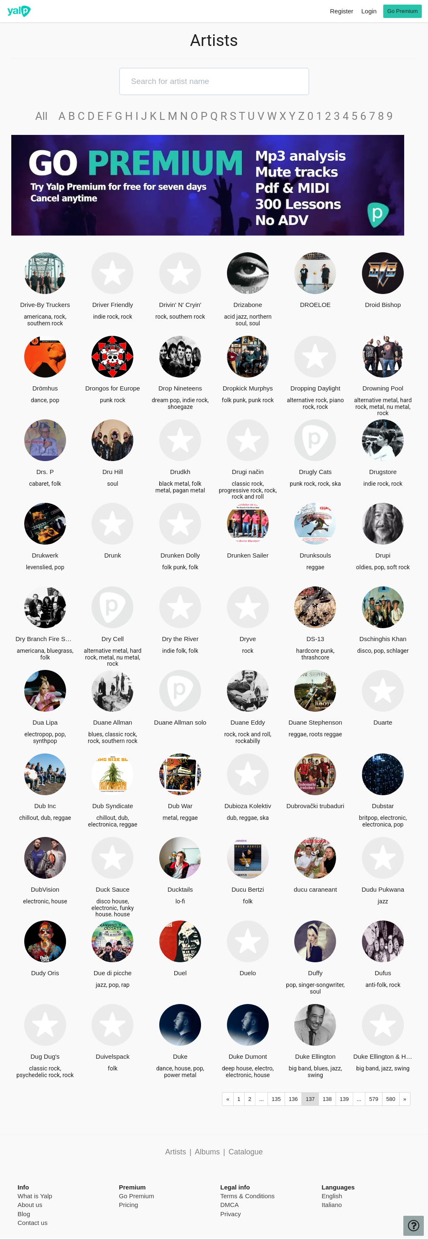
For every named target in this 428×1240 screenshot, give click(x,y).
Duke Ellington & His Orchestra (383, 1056)
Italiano (332, 1204)
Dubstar (383, 805)
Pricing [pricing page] (128, 1204)
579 (373, 1099)
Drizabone (248, 304)
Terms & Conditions (247, 1195)
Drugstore (383, 471)
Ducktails (180, 889)
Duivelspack (113, 1056)
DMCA (229, 1204)
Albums (207, 1152)
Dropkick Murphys (248, 388)
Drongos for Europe (112, 388)
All (45, 116)
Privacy (230, 1213)
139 (344, 1099)
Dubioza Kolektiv (247, 805)
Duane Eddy (248, 722)
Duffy (315, 972)
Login (369, 11)
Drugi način (248, 471)
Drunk (112, 555)
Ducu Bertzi (248, 889)
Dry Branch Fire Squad (45, 638)
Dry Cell (113, 638)
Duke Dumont (248, 1056)
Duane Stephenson (315, 722)
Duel (180, 972)
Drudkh (180, 471)
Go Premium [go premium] (402, 11)
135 (276, 1099)
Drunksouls (315, 555)
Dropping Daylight (315, 388)
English (332, 1195)
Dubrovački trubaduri (315, 805)
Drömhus (45, 388)
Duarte (383, 722)
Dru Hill (112, 471)
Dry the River (180, 638)
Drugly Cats (315, 471)
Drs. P (45, 471)
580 (390, 1099)
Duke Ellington (315, 1056)
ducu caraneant (315, 889)
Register (341, 11)
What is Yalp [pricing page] (35, 1195)
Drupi (382, 555)
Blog (24, 1213)
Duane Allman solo (180, 722)
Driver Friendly (112, 304)
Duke (180, 1056)
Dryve (247, 638)
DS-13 (315, 638)
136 (293, 1099)
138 (327, 1099)
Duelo (247, 972)
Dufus (383, 972)
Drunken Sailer (247, 555)
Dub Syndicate (112, 805)
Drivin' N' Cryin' (180, 304)
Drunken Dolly (180, 555)
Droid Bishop (383, 304)
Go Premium (136, 1195)
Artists (175, 1152)
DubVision (45, 889)
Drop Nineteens (180, 388)
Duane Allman (112, 722)
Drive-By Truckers (45, 304)
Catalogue (246, 1152)
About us (30, 1204)
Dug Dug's (45, 1056)
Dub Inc (45, 805)
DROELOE (315, 304)
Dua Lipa (45, 722)
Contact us (33, 1222)
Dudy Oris (45, 972)
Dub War (180, 805)
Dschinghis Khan (383, 638)
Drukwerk (45, 555)
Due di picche (113, 972)
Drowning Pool (382, 388)
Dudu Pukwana (383, 889)
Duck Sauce (113, 889)
